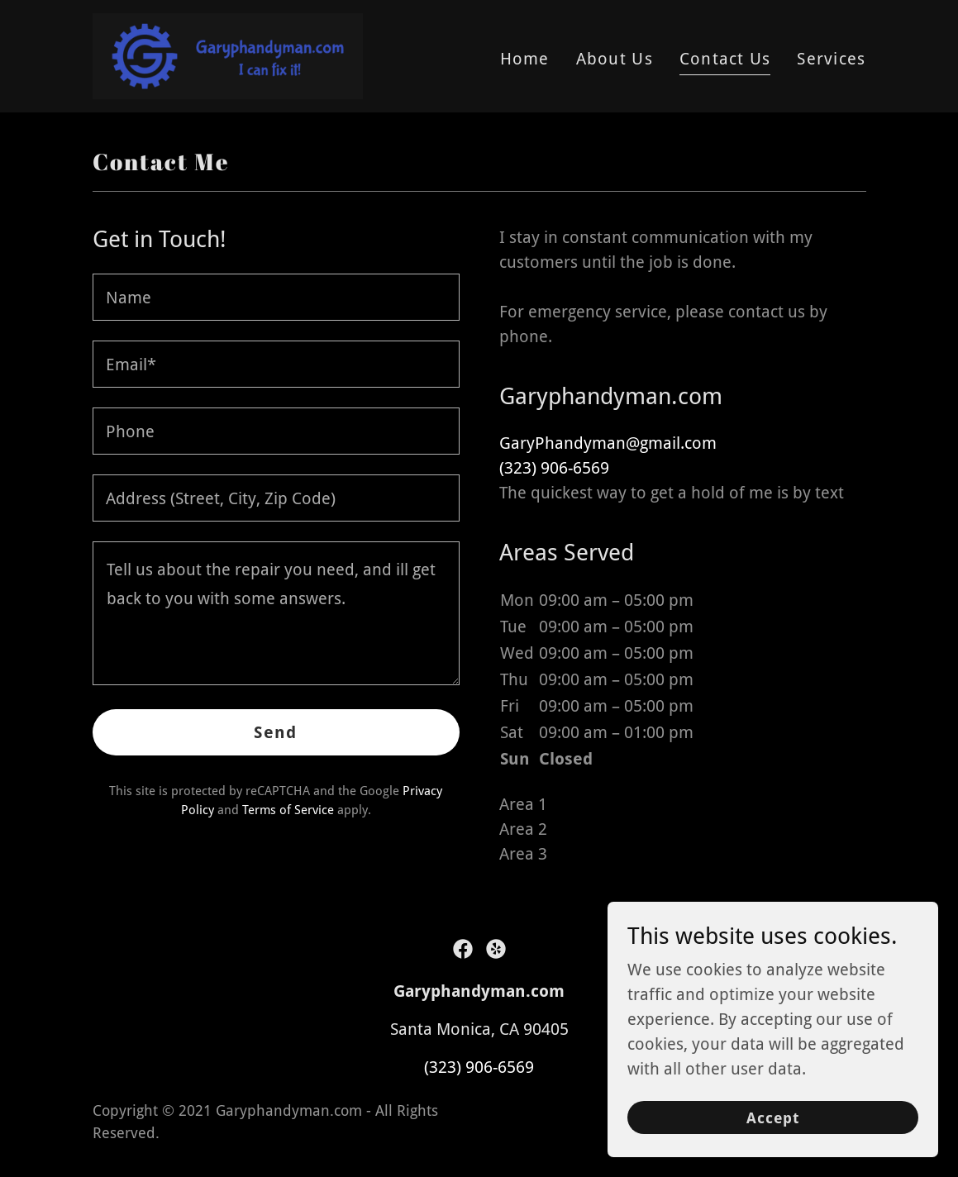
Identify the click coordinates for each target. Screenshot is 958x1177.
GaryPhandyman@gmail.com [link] (608, 443)
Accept (773, 1118)
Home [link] (525, 59)
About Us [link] (614, 59)
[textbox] (276, 297)
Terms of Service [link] (288, 810)
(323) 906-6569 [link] (554, 468)
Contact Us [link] (725, 59)
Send (275, 732)
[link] (228, 54)
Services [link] (831, 59)
